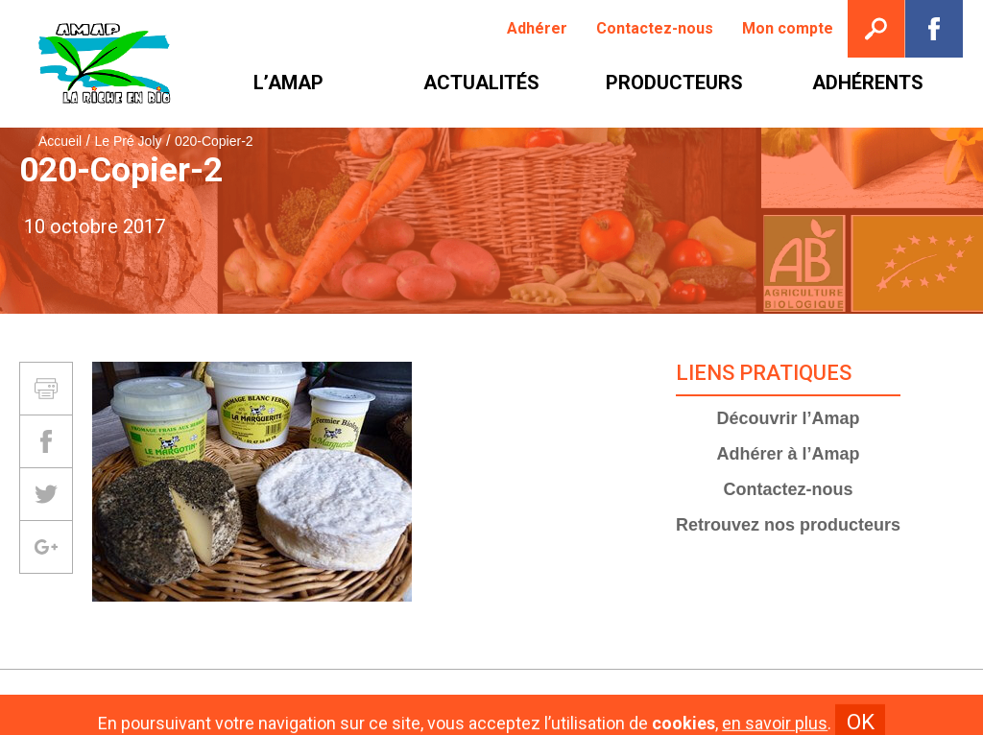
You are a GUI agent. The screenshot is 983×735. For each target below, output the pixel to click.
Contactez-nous (788, 489)
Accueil (60, 141)
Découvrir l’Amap (788, 418)
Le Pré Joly (127, 141)
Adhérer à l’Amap (788, 453)
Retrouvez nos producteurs (788, 524)
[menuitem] (537, 29)
